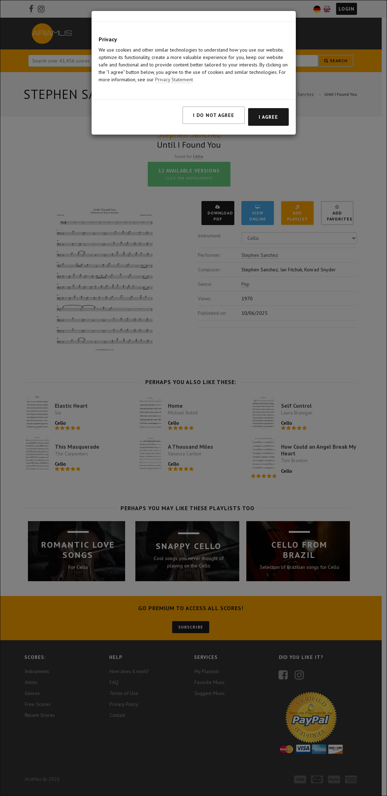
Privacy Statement (174, 79)
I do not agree (213, 115)
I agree (268, 117)
